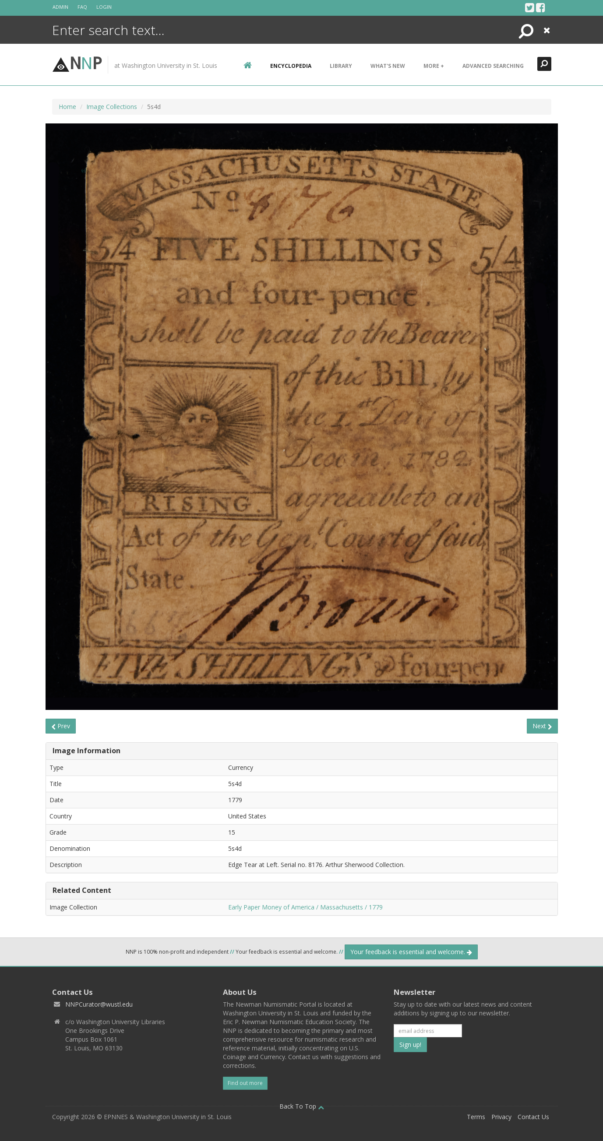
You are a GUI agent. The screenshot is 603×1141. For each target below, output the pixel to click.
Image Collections (111, 106)
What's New (387, 66)
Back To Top (301, 1106)
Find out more (245, 1083)
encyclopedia (290, 66)
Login (104, 7)
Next (542, 726)
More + (433, 66)
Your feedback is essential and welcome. (411, 952)
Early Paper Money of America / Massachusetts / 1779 (305, 907)
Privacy (501, 1117)
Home (67, 106)
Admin (60, 7)
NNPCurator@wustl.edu (99, 1004)
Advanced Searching (493, 66)
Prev (60, 726)
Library (341, 66)
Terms (476, 1117)
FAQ (82, 7)
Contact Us (533, 1117)
